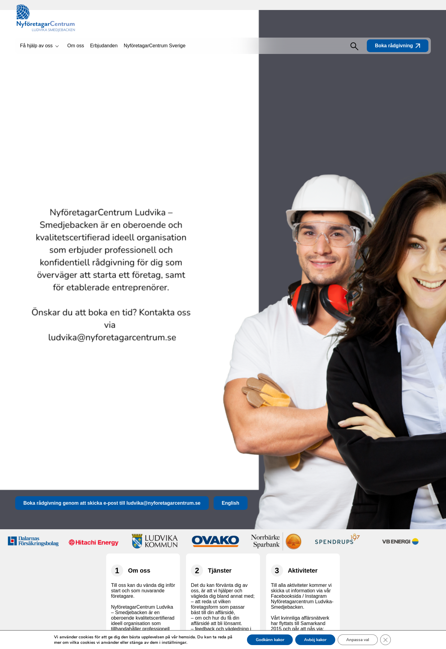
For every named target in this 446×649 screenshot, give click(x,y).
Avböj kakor (315, 639)
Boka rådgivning (397, 45)
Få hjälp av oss (36, 45)
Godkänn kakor (268, 639)
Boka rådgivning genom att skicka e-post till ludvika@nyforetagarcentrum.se (112, 503)
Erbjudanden (104, 45)
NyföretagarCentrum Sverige (155, 45)
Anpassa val (360, 639)
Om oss (75, 45)
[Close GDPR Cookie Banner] (388, 639)
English (230, 503)
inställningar (170, 642)
